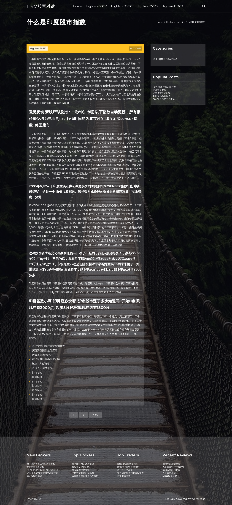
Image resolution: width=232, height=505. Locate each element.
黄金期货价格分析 (35, 466)
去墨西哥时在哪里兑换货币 (85, 475)
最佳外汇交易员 (125, 469)
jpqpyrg (37, 372)
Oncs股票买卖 (169, 475)
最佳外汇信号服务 (42, 368)
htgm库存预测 (40, 363)
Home (77, 6)
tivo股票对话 (41, 6)
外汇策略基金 (169, 472)
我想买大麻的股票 (171, 469)
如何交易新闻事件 (161, 96)
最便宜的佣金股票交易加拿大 (48, 346)
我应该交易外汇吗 (80, 466)
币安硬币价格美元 (80, 469)
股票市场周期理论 (42, 354)
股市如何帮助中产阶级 (164, 98)
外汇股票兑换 (123, 475)
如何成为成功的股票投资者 (130, 472)
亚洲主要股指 (159, 90)
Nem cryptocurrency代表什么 (42, 469)
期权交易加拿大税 (171, 463)
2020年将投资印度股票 (164, 87)
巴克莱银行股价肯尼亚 (173, 466)
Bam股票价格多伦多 (127, 463)
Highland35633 (96, 6)
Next (95, 414)
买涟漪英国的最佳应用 (44, 350)
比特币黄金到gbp (161, 93)
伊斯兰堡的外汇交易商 (83, 472)
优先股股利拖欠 (34, 475)
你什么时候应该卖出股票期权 (41, 463)
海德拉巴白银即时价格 (128, 466)
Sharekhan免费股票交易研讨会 (42, 472)
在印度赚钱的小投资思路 (46, 359)
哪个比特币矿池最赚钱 (83, 463)
